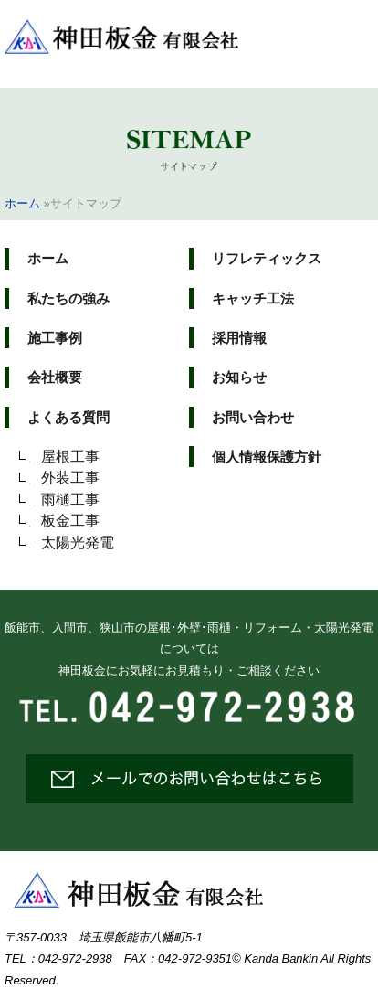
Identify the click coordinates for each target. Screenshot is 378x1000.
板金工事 (70, 520)
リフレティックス (266, 258)
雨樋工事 (70, 499)
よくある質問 (68, 417)
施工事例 (54, 338)
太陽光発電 (77, 542)
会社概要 (54, 377)
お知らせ (239, 377)
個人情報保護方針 (266, 456)
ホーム (22, 203)
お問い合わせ (253, 417)
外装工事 (70, 477)
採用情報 (239, 338)
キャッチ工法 (253, 298)
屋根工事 (70, 456)
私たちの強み (68, 298)
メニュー (344, 29)
